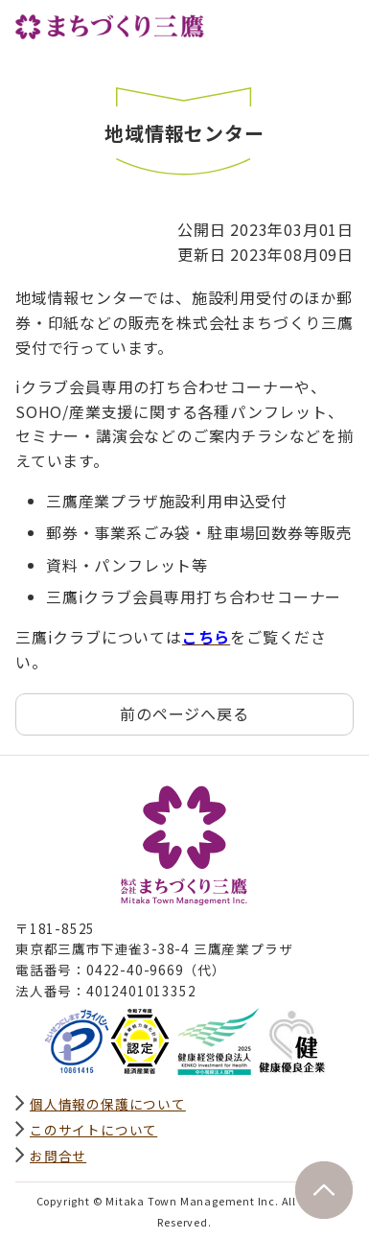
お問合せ (58, 1155)
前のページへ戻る (184, 713)
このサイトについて (93, 1129)
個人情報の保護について (108, 1103)
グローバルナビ (338, 25)
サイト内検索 (296, 25)
